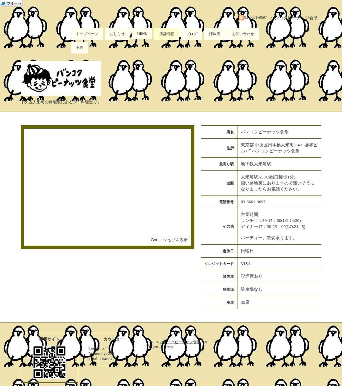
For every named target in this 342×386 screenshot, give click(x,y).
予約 (79, 47)
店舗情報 (166, 34)
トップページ (87, 34)
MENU (142, 33)
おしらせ (117, 34)
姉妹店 (214, 34)
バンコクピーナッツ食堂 (180, 342)
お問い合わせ (243, 34)
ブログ (191, 34)
